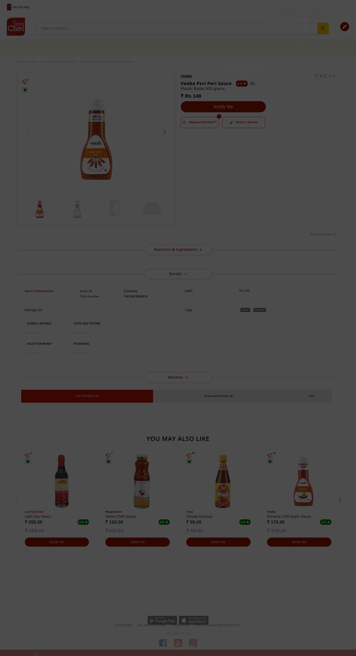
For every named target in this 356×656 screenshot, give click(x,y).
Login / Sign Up (300, 11)
